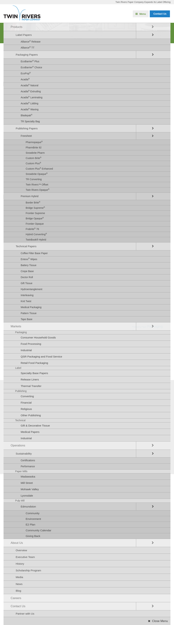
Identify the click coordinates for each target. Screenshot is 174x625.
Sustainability (24, 453)
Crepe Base (27, 271)
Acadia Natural (29, 85)
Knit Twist (26, 301)
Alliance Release (30, 41)
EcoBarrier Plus (30, 61)
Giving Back (33, 535)
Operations (18, 445)
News (19, 583)
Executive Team (25, 556)
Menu (142, 14)
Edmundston (28, 506)
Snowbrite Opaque (37, 173)
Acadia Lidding (29, 103)
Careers (16, 598)
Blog (18, 590)
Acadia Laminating (31, 97)
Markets (16, 326)
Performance (28, 466)
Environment (33, 518)
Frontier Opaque (35, 223)
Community (32, 513)
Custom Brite (33, 158)
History (20, 563)
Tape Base (26, 319)
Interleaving (27, 295)
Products (16, 27)
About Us (17, 543)
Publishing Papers (27, 128)
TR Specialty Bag (30, 121)
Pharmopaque (34, 142)
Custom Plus (33, 163)
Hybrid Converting (36, 234)
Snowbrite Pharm (35, 152)
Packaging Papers (27, 54)
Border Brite (33, 202)
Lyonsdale (27, 495)
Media (19, 577)
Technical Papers (26, 246)
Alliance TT (27, 47)
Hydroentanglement (31, 289)
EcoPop (26, 73)
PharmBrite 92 (33, 147)
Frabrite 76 (32, 228)
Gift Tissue (26, 283)
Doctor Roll (27, 277)
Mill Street (27, 482)
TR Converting (34, 179)
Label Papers (24, 34)
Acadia (25, 79)
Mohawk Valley (30, 489)
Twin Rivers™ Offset (37, 184)
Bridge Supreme (35, 207)
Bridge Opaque (35, 218)
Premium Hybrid (29, 196)
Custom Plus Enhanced (39, 168)
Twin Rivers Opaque (37, 189)
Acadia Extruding (31, 91)
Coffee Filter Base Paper (34, 253)
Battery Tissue (28, 265)
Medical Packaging (31, 307)
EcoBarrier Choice (31, 67)
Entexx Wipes (29, 258)
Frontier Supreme (35, 213)
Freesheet (26, 135)
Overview (21, 550)
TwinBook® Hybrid (36, 239)
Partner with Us (25, 613)
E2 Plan (30, 524)
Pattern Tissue (29, 313)
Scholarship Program (28, 570)
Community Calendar (38, 530)
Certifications (28, 460)
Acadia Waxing (30, 109)
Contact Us (18, 606)
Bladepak (26, 115)
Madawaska (28, 476)
